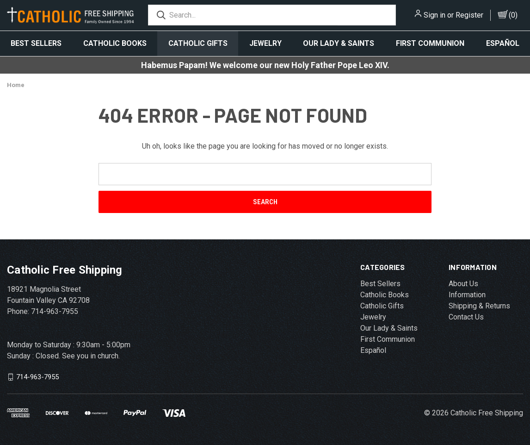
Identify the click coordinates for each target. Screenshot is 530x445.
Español (373, 350)
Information (467, 294)
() (513, 15)
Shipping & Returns (479, 305)
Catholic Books (115, 43)
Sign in (434, 15)
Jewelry (265, 43)
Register (469, 15)
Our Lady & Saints (338, 43)
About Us (463, 283)
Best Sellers (36, 43)
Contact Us (466, 317)
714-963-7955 (37, 377)
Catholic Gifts (198, 43)
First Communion (430, 43)
